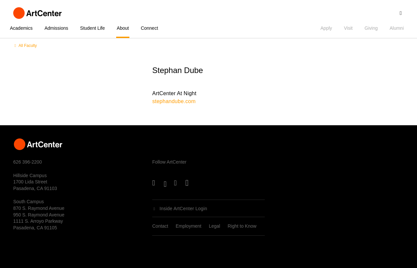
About (123, 28)
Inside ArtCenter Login (183, 208)
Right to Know (242, 226)
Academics (21, 28)
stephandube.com (174, 101)
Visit (348, 28)
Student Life (92, 28)
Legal (214, 226)
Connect (149, 28)
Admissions (56, 28)
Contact (160, 226)
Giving (371, 28)
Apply (326, 28)
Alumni (397, 28)
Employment (189, 226)
